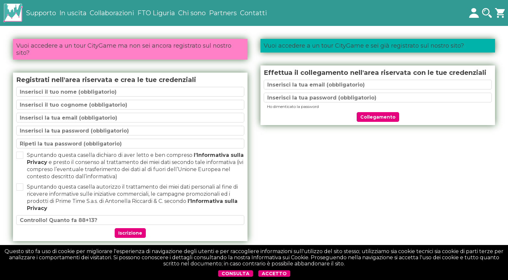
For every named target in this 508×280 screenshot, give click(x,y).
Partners (223, 13)
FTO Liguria (156, 13)
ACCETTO (274, 273)
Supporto (41, 13)
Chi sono (192, 13)
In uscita (73, 13)
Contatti (253, 13)
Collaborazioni (112, 13)
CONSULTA (235, 273)
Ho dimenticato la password (293, 106)
